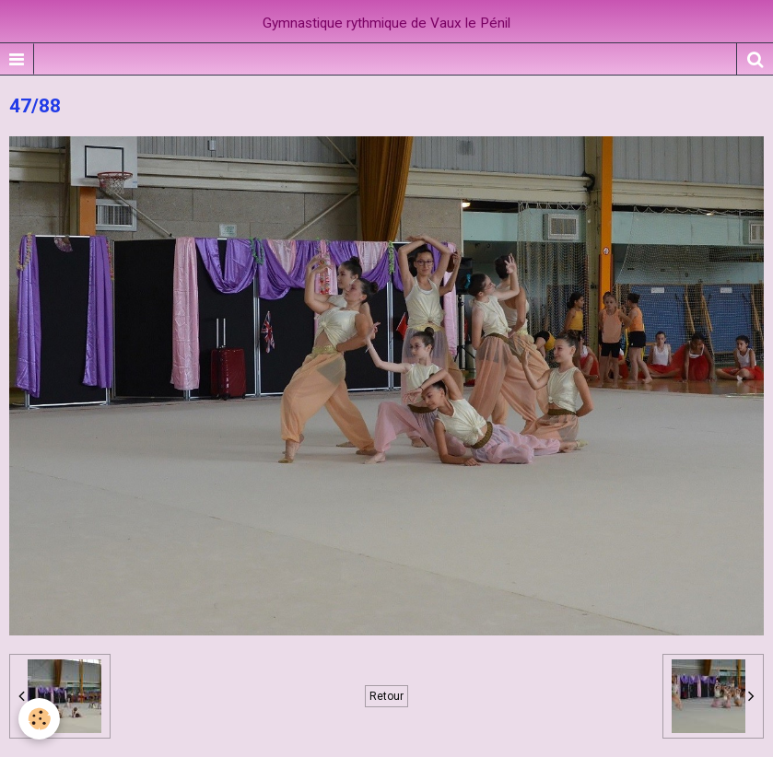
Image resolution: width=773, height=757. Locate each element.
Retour (386, 696)
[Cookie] (39, 719)
